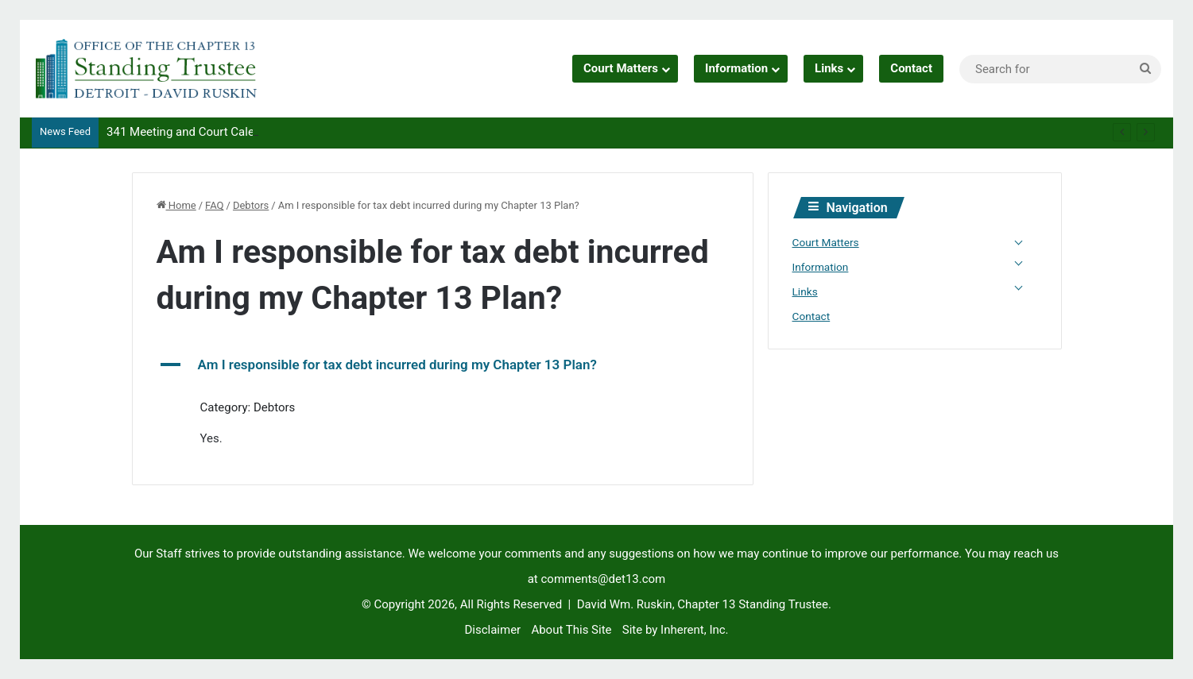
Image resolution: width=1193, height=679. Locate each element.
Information (736, 68)
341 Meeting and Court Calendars (196, 132)
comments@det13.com (603, 579)
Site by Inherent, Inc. (675, 630)
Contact (911, 68)
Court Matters (620, 68)
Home (176, 205)
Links (829, 68)
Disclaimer (492, 630)
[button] (443, 365)
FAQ (214, 205)
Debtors (251, 205)
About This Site (571, 630)
